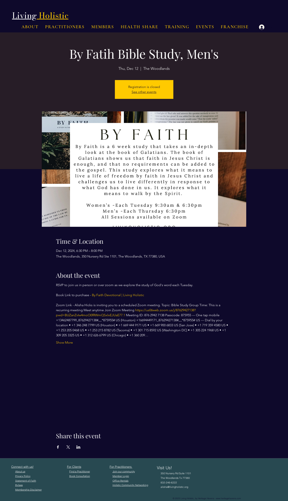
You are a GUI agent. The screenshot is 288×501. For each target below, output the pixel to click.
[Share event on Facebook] (58, 447)
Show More (64, 342)
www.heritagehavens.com (228, 498)
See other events (144, 92)
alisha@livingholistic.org (174, 486)
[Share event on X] (68, 447)
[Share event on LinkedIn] (78, 447)
